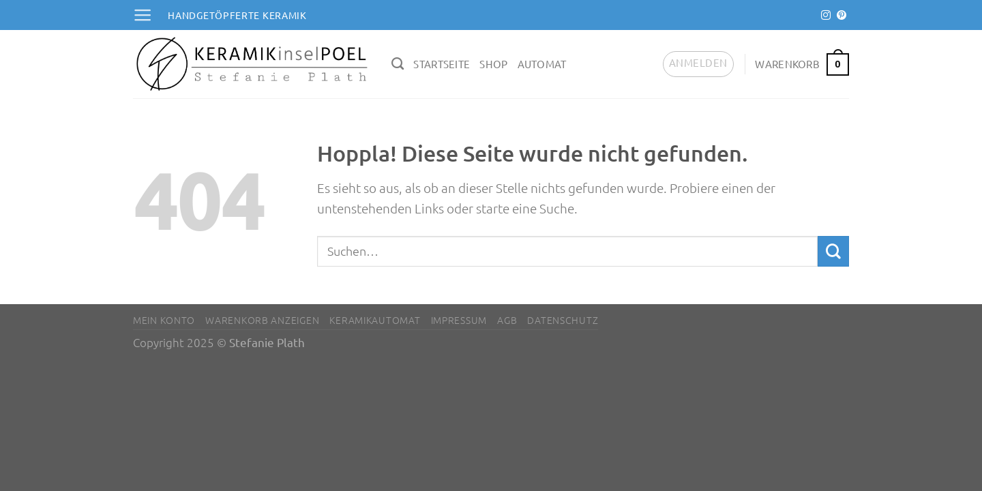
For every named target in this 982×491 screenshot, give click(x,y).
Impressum (459, 320)
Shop (493, 63)
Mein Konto (164, 320)
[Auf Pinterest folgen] (841, 15)
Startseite (441, 63)
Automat (542, 63)
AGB (507, 320)
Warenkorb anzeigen (262, 320)
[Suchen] (397, 64)
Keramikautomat (374, 320)
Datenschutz (562, 320)
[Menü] (142, 15)
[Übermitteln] (833, 251)
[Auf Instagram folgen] (826, 15)
